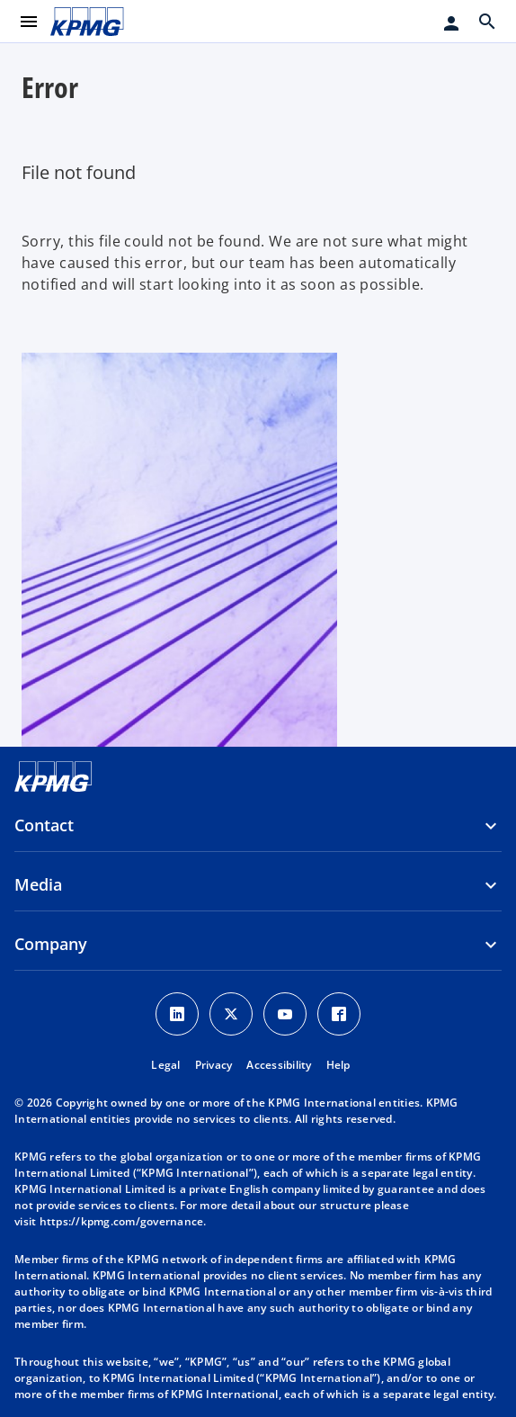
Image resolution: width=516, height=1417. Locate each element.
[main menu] (28, 21)
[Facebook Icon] (338, 1014)
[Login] (451, 23)
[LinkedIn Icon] (177, 1014)
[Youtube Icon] (285, 1014)
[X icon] (231, 1014)
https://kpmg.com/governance (122, 1221)
